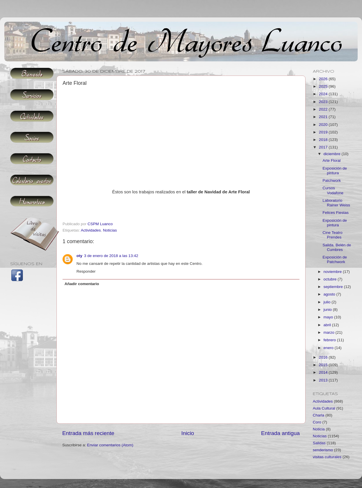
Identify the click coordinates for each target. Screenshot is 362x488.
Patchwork (332, 180)
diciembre (332, 154)
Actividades (91, 230)
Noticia (319, 429)
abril (327, 325)
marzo (329, 332)
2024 (324, 94)
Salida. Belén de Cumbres (337, 247)
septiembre (333, 287)
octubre (330, 279)
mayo (328, 317)
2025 (324, 86)
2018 (324, 139)
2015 (324, 365)
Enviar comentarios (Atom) (110, 445)
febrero (330, 340)
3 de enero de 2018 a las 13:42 (111, 256)
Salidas (319, 443)
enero (328, 348)
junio (328, 309)
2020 (324, 124)
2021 (324, 117)
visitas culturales (327, 457)
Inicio (187, 433)
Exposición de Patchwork (335, 259)
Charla (318, 415)
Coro (317, 422)
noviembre (333, 271)
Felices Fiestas (336, 212)
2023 (324, 102)
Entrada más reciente (88, 433)
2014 (324, 372)
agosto (329, 294)
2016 (324, 357)
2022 (324, 109)
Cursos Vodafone (333, 190)
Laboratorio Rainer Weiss (336, 202)
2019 (324, 132)
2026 (324, 79)
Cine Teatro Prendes (333, 234)
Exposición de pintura (335, 170)
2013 (324, 380)
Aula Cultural (324, 408)
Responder (86, 271)
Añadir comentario (82, 284)
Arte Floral (332, 160)
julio (327, 302)
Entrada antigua (280, 433)
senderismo (323, 450)
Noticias (110, 230)
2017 (324, 147)
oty (79, 256)
